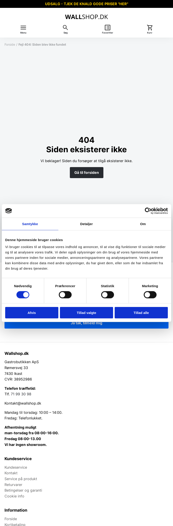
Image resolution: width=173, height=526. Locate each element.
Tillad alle (141, 313)
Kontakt (11, 473)
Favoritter (107, 32)
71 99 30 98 (21, 394)
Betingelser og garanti (23, 490)
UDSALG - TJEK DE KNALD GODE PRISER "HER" (86, 4)
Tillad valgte (86, 313)
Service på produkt (21, 479)
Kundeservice (16, 467)
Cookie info (14, 496)
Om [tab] (143, 224)
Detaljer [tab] (86, 224)
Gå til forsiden (86, 172)
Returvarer (13, 484)
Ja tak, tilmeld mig (86, 323)
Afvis (31, 313)
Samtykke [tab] (30, 224)
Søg (66, 32)
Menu (23, 32)
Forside (10, 44)
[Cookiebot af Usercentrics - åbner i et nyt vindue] (148, 210)
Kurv (149, 32)
